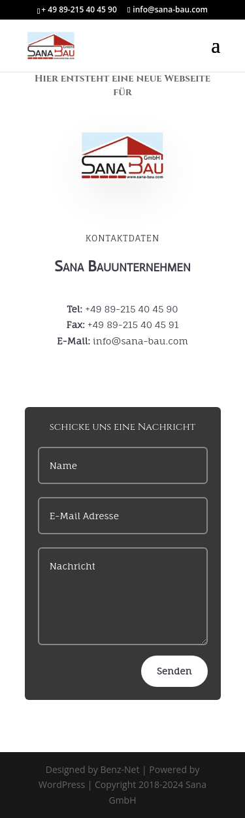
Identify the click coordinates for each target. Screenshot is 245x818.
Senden (174, 670)
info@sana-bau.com (140, 340)
